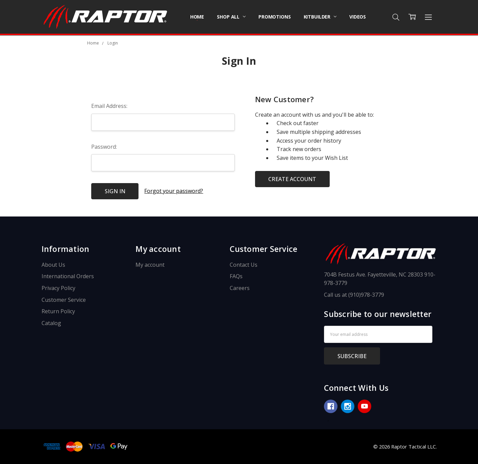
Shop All (231, 16)
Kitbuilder (320, 16)
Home (197, 16)
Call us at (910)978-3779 (354, 294)
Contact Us (243, 264)
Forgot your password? (173, 191)
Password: (104, 146)
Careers (240, 288)
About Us (53, 264)
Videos (357, 16)
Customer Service (64, 299)
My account (150, 264)
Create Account (292, 179)
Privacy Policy (58, 288)
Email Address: (109, 106)
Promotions (274, 16)
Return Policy (58, 311)
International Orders (68, 276)
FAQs (236, 276)
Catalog (51, 323)
